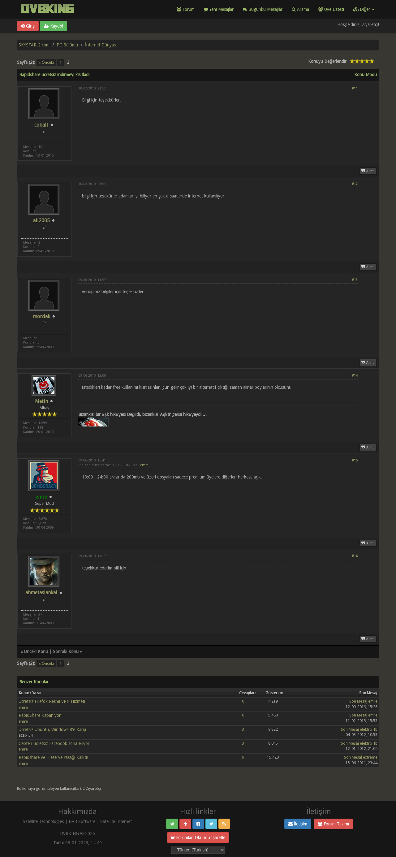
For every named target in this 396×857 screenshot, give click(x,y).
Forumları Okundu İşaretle (198, 837)
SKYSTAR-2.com (34, 44)
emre (144, 465)
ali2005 (41, 220)
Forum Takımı (333, 823)
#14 (355, 376)
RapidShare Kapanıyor (40, 715)
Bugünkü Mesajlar (262, 9)
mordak (41, 316)
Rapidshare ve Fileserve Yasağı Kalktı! (53, 757)
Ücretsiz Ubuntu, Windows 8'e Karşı (52, 729)
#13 (355, 280)
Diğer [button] (363, 9)
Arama (300, 9)
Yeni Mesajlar (219, 9)
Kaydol (53, 26)
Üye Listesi (331, 9)
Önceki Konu (36, 651)
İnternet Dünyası (101, 44)
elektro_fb (368, 729)
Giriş (28, 26)
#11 (355, 88)
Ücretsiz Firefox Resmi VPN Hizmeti (52, 701)
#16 (355, 556)
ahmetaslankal (41, 592)
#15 (355, 460)
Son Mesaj (358, 701)
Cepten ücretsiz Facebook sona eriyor (54, 743)
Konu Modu (365, 74)
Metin (41, 401)
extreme (370, 757)
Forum (186, 9)
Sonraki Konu (66, 651)
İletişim (297, 823)
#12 (355, 184)
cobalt (41, 125)
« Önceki (46, 62)
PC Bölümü (67, 44)
